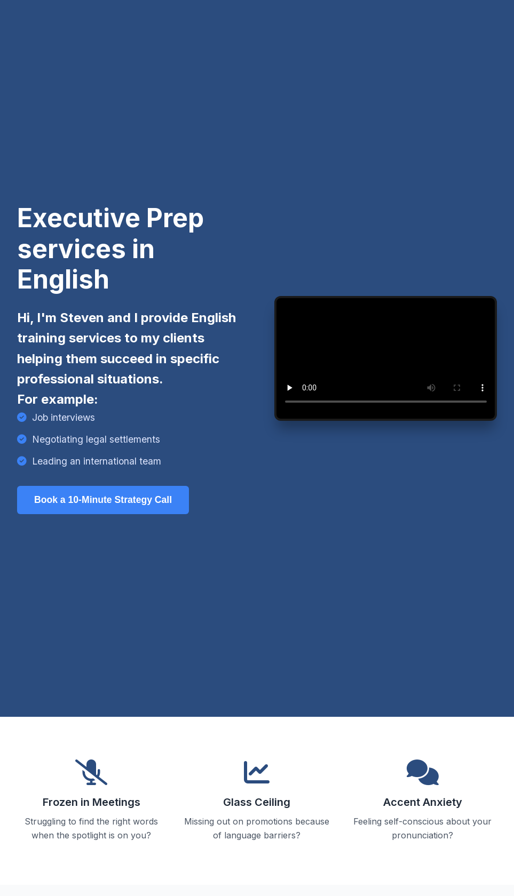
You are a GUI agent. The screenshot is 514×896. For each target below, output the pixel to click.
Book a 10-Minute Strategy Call (103, 499)
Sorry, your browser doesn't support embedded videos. (385, 358)
